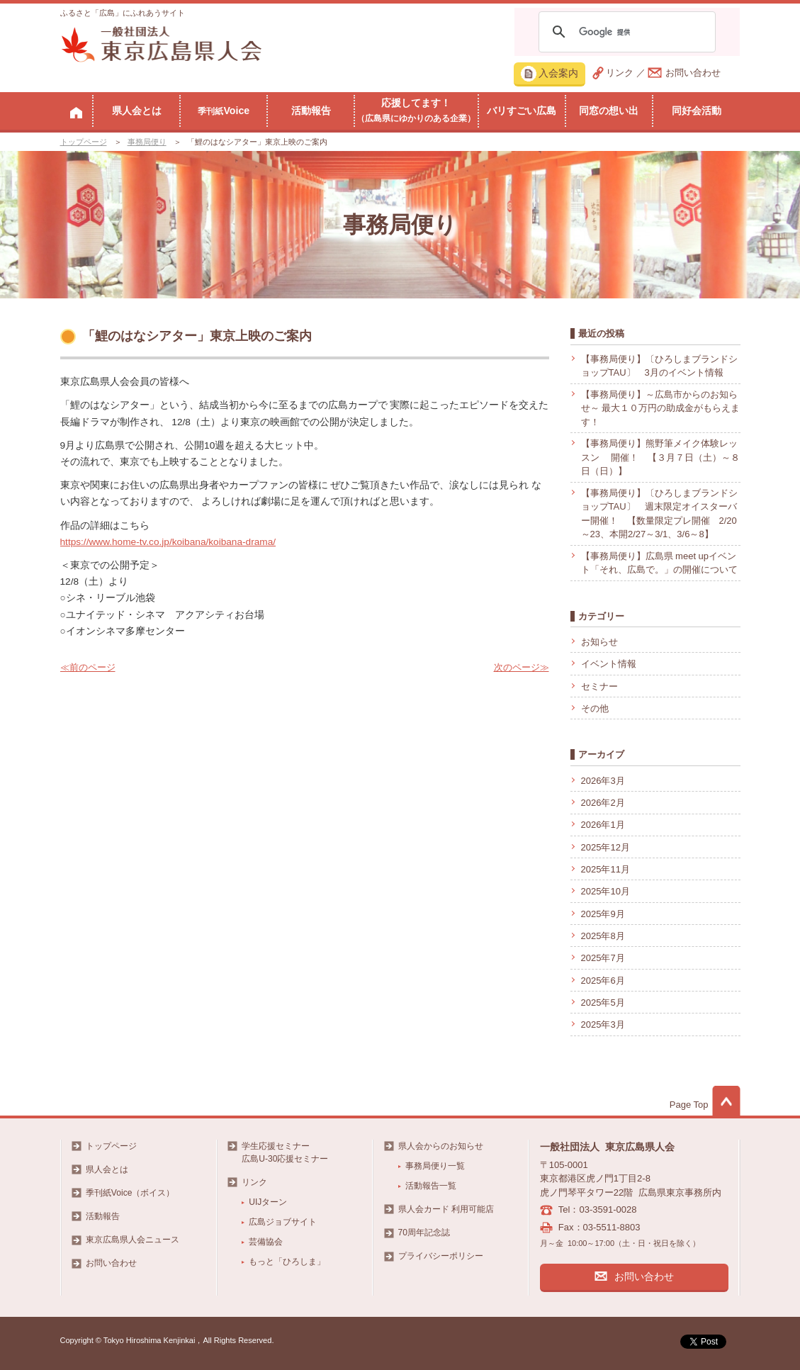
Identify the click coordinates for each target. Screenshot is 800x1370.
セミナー (599, 686)
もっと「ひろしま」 (287, 1262)
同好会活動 (696, 110)
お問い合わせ (693, 72)
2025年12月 (605, 847)
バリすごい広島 (521, 110)
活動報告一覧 (430, 1186)
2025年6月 (603, 980)
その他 (595, 708)
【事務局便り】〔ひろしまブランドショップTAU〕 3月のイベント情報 (659, 366)
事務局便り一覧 (435, 1166)
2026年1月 (603, 824)
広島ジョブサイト (283, 1222)
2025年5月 (603, 1002)
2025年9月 (603, 914)
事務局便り (147, 141)
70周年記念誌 (424, 1232)
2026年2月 (603, 802)
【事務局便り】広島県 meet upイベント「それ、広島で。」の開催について (659, 563)
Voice (223, 110)
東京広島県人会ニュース (132, 1240)
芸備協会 (266, 1242)
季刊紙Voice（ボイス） (130, 1193)
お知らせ (599, 641)
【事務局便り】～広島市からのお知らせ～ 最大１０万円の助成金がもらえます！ (660, 408)
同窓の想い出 (608, 110)
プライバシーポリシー (440, 1256)
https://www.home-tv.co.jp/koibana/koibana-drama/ (168, 542)
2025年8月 (603, 936)
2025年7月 (603, 958)
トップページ (83, 141)
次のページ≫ (521, 667)
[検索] (625, 31)
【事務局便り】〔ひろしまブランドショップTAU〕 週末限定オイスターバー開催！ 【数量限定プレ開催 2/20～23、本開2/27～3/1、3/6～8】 (659, 514)
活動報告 (311, 110)
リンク (619, 72)
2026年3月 (603, 780)
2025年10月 (605, 891)
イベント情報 (608, 663)
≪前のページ (88, 667)
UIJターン (268, 1202)
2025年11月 (605, 869)
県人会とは (137, 110)
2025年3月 (603, 1024)
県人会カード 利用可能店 (446, 1209)
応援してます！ (415, 110)
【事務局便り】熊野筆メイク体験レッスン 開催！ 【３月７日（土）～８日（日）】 (660, 457)
